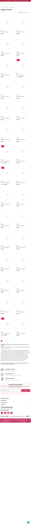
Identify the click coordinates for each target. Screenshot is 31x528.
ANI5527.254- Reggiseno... (5, 74)
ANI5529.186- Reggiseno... (5, 161)
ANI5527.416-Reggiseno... (20, 74)
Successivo (8, 340)
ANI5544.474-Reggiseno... (20, 290)
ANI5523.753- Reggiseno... (5, 53)
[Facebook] (2, 413)
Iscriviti (25, 390)
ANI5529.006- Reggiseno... (5, 139)
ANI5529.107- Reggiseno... (20, 139)
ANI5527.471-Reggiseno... (5, 96)
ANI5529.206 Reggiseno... (20, 161)
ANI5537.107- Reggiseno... (20, 204)
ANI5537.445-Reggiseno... (5, 225)
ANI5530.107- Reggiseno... (5, 204)
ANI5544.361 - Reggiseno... (21, 268)
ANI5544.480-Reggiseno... (5, 311)
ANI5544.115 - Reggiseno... (5, 268)
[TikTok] (11, 413)
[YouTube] (8, 413)
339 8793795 (7, 407)
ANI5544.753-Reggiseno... (20, 311)
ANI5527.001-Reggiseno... (20, 53)
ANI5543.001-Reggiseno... (20, 225)
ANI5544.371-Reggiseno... (5, 290)
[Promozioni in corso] (15, 374)
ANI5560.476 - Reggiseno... (21, 333)
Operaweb (27, 421)
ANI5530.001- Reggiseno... (21, 182)
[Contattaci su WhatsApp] (28, 522)
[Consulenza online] (15, 379)
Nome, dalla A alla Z (26, 12)
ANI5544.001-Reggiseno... (5, 247)
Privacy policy (12, 421)
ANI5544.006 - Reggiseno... (21, 247)
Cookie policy (17, 421)
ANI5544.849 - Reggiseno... (6, 333)
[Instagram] (5, 413)
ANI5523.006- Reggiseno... (21, 31)
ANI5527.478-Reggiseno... (20, 96)
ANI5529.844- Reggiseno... (5, 182)
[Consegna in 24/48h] (15, 369)
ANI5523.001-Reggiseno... (5, 31)
